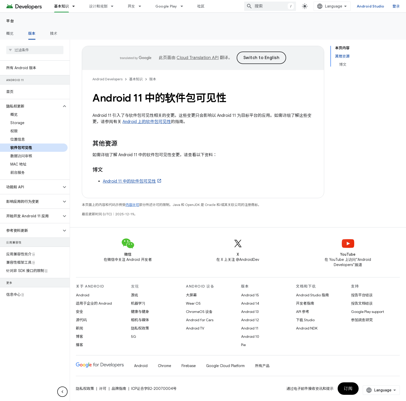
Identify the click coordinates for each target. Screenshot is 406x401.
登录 (396, 6)
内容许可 (132, 205)
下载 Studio (305, 320)
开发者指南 (305, 303)
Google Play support (367, 311)
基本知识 (136, 79)
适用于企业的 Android (94, 303)
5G (133, 336)
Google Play (166, 6)
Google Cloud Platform (225, 365)
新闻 (79, 328)
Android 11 (249, 328)
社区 (201, 6)
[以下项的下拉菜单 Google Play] (184, 6)
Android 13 (250, 311)
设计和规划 (98, 6)
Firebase (189, 365)
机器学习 (138, 303)
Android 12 (250, 320)
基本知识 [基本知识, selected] (61, 6)
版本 (152, 79)
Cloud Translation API (198, 57)
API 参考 (302, 311)
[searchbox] (34, 50)
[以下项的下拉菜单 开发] (142, 6)
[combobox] (270, 6)
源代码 (81, 320)
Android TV (195, 328)
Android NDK (306, 328)
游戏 (134, 295)
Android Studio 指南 (312, 295)
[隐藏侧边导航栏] (62, 391)
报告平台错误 (362, 295)
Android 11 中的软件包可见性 (129, 181)
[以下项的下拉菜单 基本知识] (76, 6)
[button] (30, 106)
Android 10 (250, 336)
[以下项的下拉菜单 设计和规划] (114, 6)
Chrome (164, 365)
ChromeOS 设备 (199, 311)
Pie (243, 344)
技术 (53, 33)
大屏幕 (191, 295)
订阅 (348, 388)
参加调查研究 (362, 320)
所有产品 (262, 365)
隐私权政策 (140, 328)
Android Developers (107, 79)
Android (82, 295)
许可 (102, 388)
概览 (10, 33)
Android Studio (370, 6)
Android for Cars (199, 320)
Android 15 (250, 295)
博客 (79, 336)
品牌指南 (119, 388)
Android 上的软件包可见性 (146, 121)
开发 (131, 6)
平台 (10, 21)
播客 (79, 344)
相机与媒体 (140, 320)
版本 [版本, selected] (32, 33)
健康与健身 (140, 311)
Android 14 (250, 303)
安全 (79, 311)
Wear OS (193, 303)
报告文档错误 (362, 303)
